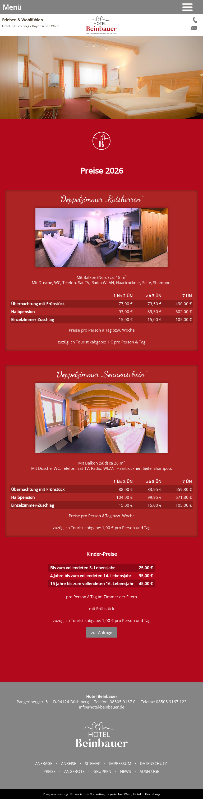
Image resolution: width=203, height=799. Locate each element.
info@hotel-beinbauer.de (101, 707)
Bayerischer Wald (118, 794)
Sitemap (92, 763)
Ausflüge (149, 771)
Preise (49, 771)
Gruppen (102, 771)
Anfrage (43, 763)
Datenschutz (153, 763)
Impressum (120, 763)
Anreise (68, 763)
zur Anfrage (101, 632)
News (125, 771)
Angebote (74, 771)
